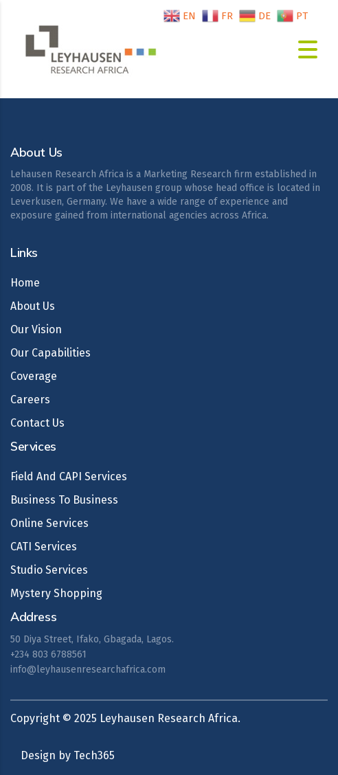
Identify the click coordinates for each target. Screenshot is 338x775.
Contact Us (37, 422)
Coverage (33, 376)
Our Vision (36, 329)
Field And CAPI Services (68, 476)
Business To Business (64, 499)
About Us (32, 306)
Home (25, 282)
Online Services (49, 523)
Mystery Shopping (56, 593)
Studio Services (49, 569)
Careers (30, 399)
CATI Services (43, 546)
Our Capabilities (50, 352)
